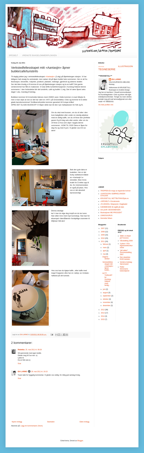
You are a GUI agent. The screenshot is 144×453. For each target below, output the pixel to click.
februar (106, 244)
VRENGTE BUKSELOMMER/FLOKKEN (39, 55)
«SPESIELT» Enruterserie (110, 201)
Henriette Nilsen (106, 218)
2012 (103, 310)
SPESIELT (13, 55)
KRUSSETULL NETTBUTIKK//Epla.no (114, 198)
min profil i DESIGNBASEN (110, 210)
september (107, 296)
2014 (103, 316)
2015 (103, 319)
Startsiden (51, 422)
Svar (19, 363)
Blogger (80, 441)
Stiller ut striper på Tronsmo (125, 237)
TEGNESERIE (106, 69)
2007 (103, 228)
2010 (103, 238)
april (104, 251)
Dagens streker (106, 258)
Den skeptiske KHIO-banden (125, 258)
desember (107, 305)
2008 (103, 232)
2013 (103, 313)
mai (104, 254)
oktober (106, 299)
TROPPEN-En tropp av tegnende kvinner (115, 191)
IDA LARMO (22, 372)
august (105, 293)
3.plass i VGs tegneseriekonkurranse (126, 246)
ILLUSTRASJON (125, 66)
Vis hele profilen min (105, 105)
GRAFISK (101, 66)
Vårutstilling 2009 (126, 241)
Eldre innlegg (84, 422)
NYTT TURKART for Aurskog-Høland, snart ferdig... (107, 279)
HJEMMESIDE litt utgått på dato (112, 207)
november (107, 302)
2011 (103, 241)
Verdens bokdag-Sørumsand (126, 263)
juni (104, 289)
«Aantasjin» (50, 76)
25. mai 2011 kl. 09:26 (33, 350)
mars (105, 247)
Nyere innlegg (17, 422)
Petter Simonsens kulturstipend (124, 269)
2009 (103, 235)
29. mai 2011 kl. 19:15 (39, 372)
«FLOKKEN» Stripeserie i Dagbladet (113, 204)
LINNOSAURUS (106, 215)
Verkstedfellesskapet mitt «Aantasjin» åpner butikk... (107, 266)
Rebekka (21, 350)
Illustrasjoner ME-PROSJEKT (111, 213)
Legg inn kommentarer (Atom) (32, 426)
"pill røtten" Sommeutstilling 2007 (126, 252)
